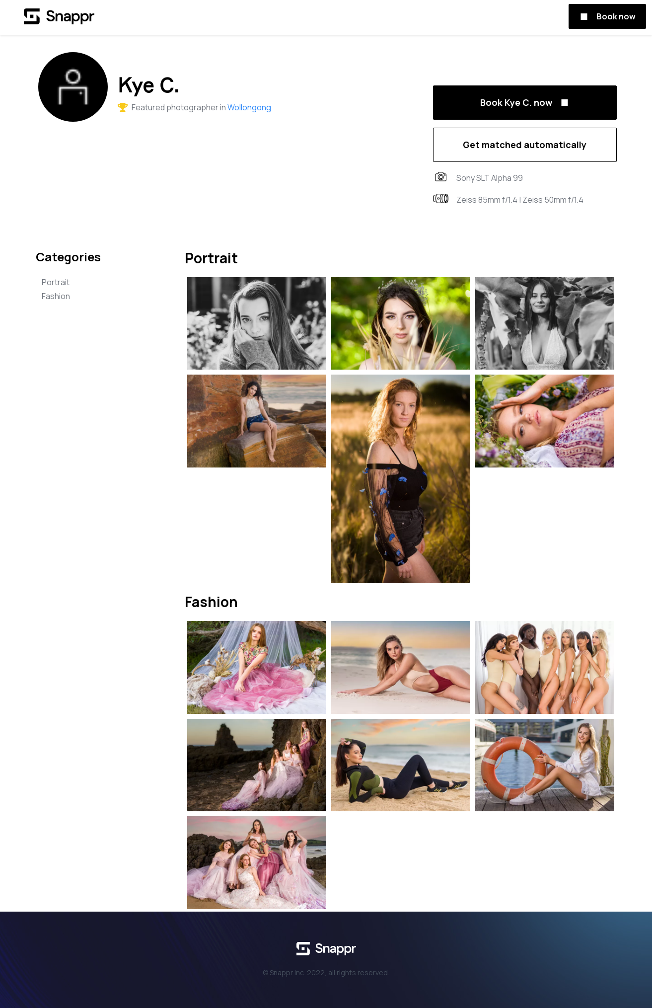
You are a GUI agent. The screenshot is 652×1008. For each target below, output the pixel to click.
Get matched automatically (524, 145)
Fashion (56, 296)
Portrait (56, 282)
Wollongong (249, 107)
